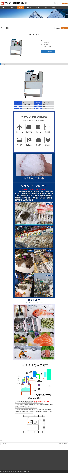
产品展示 (20, 7)
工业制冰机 (58, 28)
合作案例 (37, 7)
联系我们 (54, 7)
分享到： (2, 440)
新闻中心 (29, 7)
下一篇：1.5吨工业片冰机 (62, 443)
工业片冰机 (64, 28)
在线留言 (45, 7)
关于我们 (12, 7)
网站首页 (3, 7)
